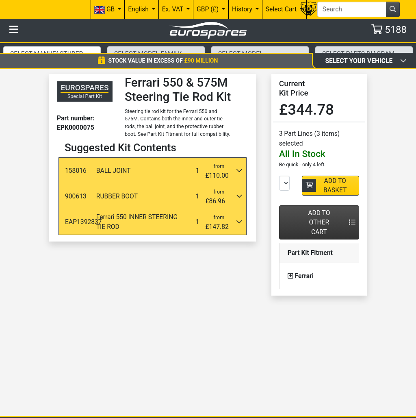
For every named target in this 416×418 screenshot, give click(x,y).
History (243, 9)
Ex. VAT (173, 9)
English (139, 9)
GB (105, 9)
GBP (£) (208, 9)
